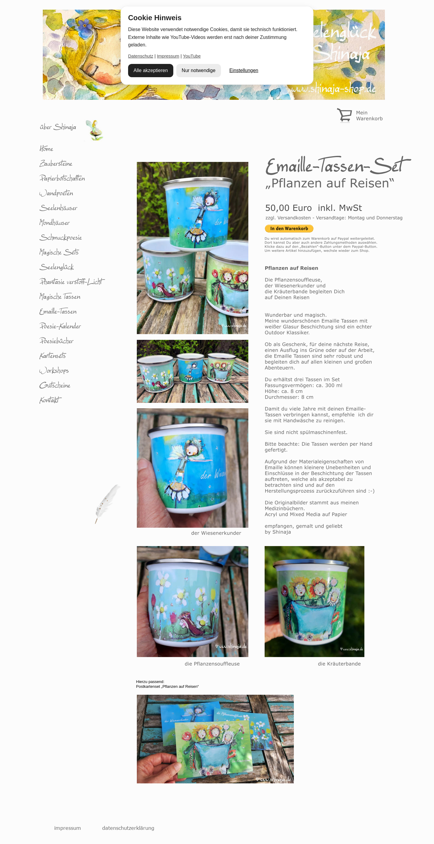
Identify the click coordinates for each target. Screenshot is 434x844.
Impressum (168, 55)
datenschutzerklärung (128, 828)
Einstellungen (243, 70)
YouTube (192, 55)
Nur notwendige (198, 70)
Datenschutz (140, 55)
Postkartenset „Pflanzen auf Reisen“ (167, 686)
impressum (67, 828)
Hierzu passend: (150, 681)
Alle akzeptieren (151, 70)
